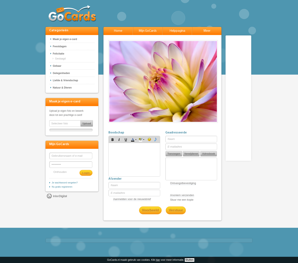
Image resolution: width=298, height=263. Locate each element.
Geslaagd (60, 58)
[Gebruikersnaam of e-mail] (70, 156)
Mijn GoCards (148, 31)
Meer (206, 31)
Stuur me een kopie (181, 199)
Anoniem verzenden (182, 195)
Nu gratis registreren (62, 186)
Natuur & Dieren (62, 87)
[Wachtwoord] (70, 164)
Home (118, 31)
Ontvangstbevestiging (183, 183)
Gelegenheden (61, 73)
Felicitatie (58, 53)
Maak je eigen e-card (65, 39)
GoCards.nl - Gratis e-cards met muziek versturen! (72, 13)
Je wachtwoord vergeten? (65, 182)
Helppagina (177, 31)
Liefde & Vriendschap (65, 80)
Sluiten (189, 259)
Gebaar (57, 65)
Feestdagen (60, 46)
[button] (112, 139)
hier (158, 259)
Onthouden (60, 171)
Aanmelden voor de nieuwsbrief (132, 199)
